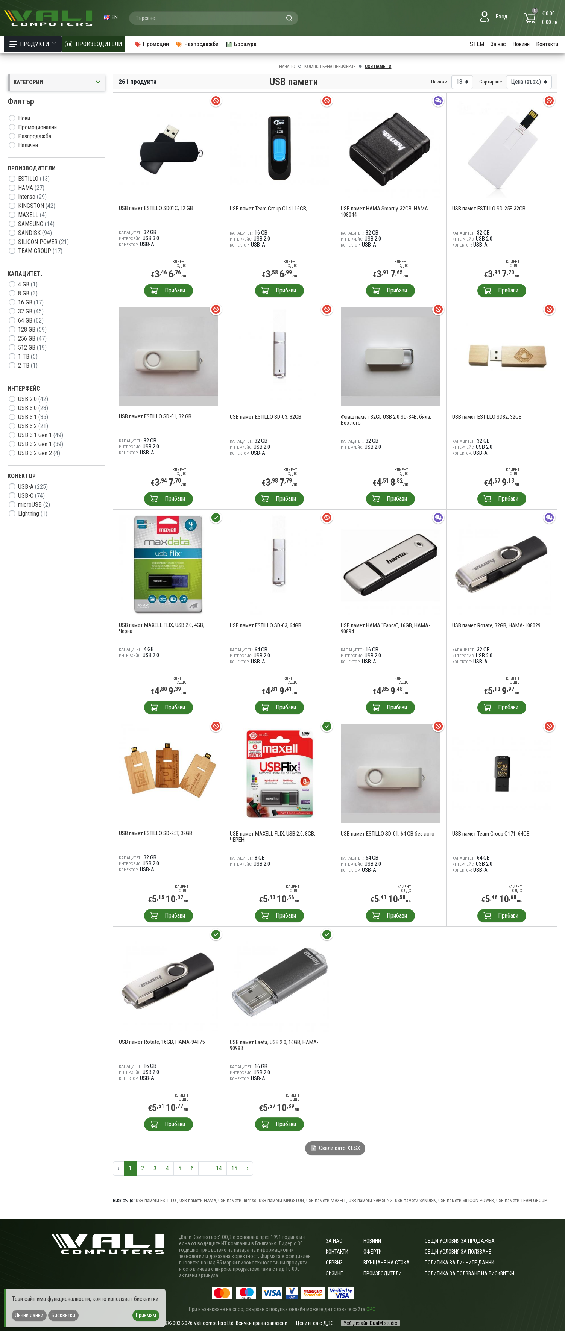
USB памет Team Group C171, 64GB (491, 833)
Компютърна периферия (330, 66)
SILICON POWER (43, 241)
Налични (28, 145)
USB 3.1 (33, 417)
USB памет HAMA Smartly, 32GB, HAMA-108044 (385, 211)
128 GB (32, 329)
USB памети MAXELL (326, 1200)
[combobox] (213, 18)
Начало (287, 66)
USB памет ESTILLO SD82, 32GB (487, 416)
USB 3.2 (33, 426)
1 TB (28, 356)
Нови (24, 118)
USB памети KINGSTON (281, 1200)
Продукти (32, 44)
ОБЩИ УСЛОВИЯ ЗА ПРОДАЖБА (460, 1241)
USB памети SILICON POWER (466, 1200)
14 (219, 1168)
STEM (477, 44)
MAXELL (32, 214)
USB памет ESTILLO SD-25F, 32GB (489, 208)
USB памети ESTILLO (156, 1200)
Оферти (372, 1252)
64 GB (31, 320)
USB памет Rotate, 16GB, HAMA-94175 (162, 1042)
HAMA (31, 187)
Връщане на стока (386, 1263)
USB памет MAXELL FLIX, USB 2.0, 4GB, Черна (161, 628)
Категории (58, 82)
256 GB (32, 338)
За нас (498, 44)
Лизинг (334, 1273)
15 (234, 1168)
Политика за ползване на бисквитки (469, 1273)
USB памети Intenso (237, 1200)
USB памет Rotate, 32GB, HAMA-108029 (496, 625)
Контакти (547, 44)
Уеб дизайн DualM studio (370, 1323)
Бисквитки (63, 1315)
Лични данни (29, 1315)
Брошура (241, 44)
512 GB (32, 347)
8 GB (28, 293)
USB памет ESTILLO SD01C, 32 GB (156, 208)
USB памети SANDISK (415, 1200)
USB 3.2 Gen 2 (39, 453)
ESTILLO (34, 178)
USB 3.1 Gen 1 (40, 435)
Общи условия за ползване (458, 1252)
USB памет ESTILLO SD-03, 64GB (265, 625)
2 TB (28, 365)
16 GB (31, 302)
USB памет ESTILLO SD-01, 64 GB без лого (387, 833)
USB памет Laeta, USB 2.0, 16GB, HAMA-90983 (274, 1045)
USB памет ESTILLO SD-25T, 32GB (155, 833)
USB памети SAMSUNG (371, 1200)
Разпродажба (34, 136)
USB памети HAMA (197, 1200)
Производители (382, 1273)
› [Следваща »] (247, 1168)
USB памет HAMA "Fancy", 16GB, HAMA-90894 (385, 628)
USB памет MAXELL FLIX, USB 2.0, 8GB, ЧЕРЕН (272, 836)
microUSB (34, 504)
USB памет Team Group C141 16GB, (268, 208)
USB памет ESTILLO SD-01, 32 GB (155, 416)
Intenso (32, 196)
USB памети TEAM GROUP (521, 1200)
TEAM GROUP (40, 250)
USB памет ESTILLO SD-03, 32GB (265, 416)
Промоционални (37, 127)
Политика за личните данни (459, 1263)
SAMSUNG (36, 223)
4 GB (28, 284)
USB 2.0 (33, 399)
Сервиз (334, 1263)
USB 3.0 (33, 408)
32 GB (31, 311)
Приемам (146, 1315)
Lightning (32, 513)
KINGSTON (36, 205)
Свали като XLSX (335, 1148)
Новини (521, 44)
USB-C (31, 495)
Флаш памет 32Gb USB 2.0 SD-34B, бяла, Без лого (386, 419)
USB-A (33, 486)
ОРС (370, 1309)
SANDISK (35, 232)
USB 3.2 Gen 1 (40, 444)
